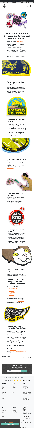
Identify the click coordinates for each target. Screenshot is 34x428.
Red (13, 392)
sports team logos (10, 168)
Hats (3, 398)
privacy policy (11, 422)
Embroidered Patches (13, 288)
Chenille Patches (12, 292)
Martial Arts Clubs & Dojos (26, 399)
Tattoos (3, 388)
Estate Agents (24, 400)
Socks (3, 387)
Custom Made (4, 410)
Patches (3, 386)
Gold (13, 388)
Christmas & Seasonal (25, 405)
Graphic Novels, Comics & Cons (27, 392)
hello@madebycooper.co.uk (26, 418)
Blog (4, 377)
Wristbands (3, 394)
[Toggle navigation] (30, 6)
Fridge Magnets (4, 392)
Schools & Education (25, 386)
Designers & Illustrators (25, 398)
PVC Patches (11, 291)
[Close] (33, 1)
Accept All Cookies (10, 424)
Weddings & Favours (25, 388)
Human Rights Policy (15, 412)
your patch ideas (13, 350)
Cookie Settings (15, 415)
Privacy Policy (14, 411)
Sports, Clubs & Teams (25, 387)
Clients (3, 411)
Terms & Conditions (14, 410)
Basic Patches (11, 295)
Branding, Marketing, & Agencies (27, 393)
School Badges (14, 387)
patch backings (21, 301)
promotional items (21, 276)
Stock (13, 386)
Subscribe (24, 370)
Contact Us (3, 416)
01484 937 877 (26, 416)
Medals (3, 393)
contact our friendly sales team (20, 351)
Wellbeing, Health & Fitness (26, 394)
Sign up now (23, 1)
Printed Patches (12, 293)
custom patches (20, 41)
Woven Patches (12, 289)
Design (3, 412)
